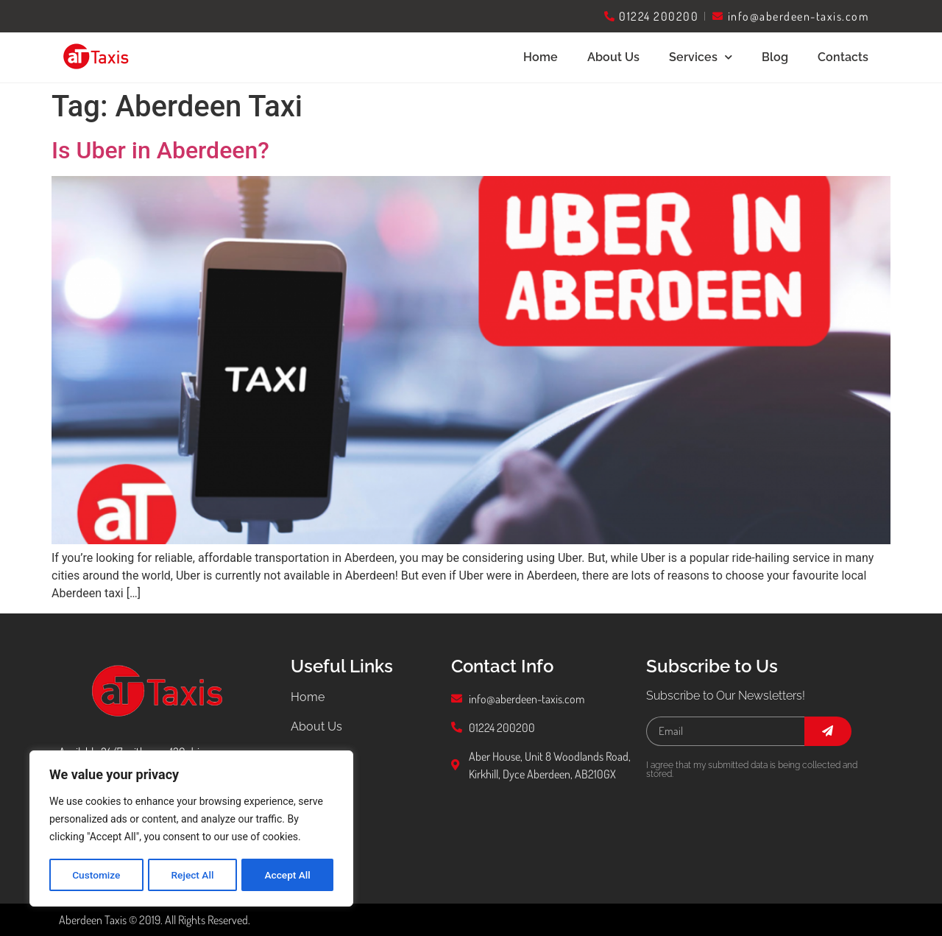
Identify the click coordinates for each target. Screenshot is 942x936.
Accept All (287, 875)
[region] (191, 829)
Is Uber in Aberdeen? (160, 150)
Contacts (843, 57)
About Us (613, 57)
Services (700, 57)
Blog (775, 57)
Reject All (192, 875)
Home (540, 57)
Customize (96, 875)
